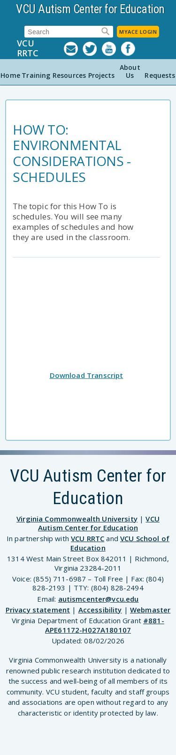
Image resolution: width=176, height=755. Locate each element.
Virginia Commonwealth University (77, 518)
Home (10, 75)
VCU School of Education (119, 543)
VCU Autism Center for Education (90, 9)
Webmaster (150, 609)
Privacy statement (38, 609)
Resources (69, 75)
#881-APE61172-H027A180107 (104, 625)
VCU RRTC (28, 48)
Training (36, 75)
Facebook (130, 49)
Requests (160, 75)
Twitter (92, 49)
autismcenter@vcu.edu (98, 599)
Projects (101, 75)
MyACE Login (138, 31)
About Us (130, 71)
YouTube (111, 49)
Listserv (73, 49)
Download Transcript (86, 375)
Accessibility (100, 609)
